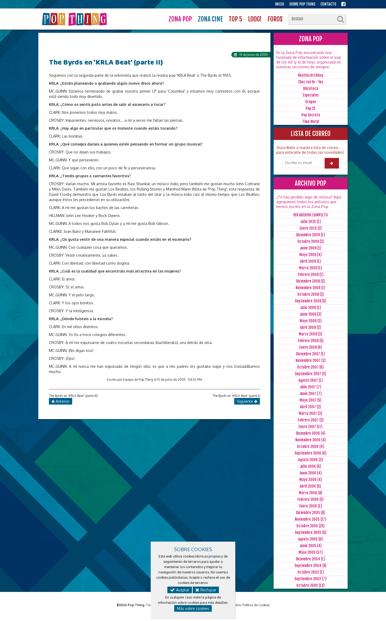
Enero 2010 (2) (311, 228)
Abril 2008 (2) (310, 327)
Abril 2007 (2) (310, 407)
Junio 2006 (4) (310, 473)
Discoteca (310, 88)
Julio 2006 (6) (310, 466)
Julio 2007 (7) (310, 387)
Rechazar (205, 590)
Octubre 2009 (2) (310, 241)
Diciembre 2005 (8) (310, 512)
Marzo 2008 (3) (310, 334)
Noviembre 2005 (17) (311, 519)
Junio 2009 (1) (310, 248)
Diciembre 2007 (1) (310, 354)
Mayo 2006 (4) (310, 479)
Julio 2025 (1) (310, 221)
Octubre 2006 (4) (310, 446)
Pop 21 (310, 108)
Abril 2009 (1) (310, 261)
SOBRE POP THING (302, 4)
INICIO (279, 4)
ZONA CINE (210, 19)
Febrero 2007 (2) (311, 420)
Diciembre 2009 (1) (310, 235)
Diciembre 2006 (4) (310, 433)
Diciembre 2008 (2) (310, 281)
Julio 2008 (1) (310, 307)
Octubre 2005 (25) (310, 526)
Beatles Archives (310, 75)
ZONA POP (180, 19)
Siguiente (247, 401)
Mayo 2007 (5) (310, 400)
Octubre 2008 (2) (310, 294)
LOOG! (255, 19)
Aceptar (179, 590)
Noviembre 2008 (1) (310, 287)
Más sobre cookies (193, 608)
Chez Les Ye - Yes (310, 82)
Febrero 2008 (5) (311, 340)
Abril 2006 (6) (310, 486)
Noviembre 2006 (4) (310, 440)
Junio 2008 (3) (310, 314)
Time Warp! (310, 121)
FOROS (275, 19)
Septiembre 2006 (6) (311, 453)
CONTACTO (328, 4)
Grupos (310, 101)
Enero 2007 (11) (310, 426)
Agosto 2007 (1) (310, 380)
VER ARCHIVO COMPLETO (310, 215)
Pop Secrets (310, 115)
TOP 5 (235, 19)
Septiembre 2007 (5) (310, 373)
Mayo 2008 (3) (311, 321)
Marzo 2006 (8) (310, 493)
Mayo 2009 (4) (310, 254)
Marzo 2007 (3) (310, 413)
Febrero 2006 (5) (310, 499)
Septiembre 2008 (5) (310, 301)
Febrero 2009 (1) (311, 274)
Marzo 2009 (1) (310, 268)
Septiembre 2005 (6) (311, 532)
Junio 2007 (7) (311, 393)
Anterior (61, 401)
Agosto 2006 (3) (310, 459)
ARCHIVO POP (310, 183)
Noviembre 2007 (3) (311, 360)
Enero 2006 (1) (310, 506)
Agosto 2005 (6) (310, 539)
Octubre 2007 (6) (310, 367)
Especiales (311, 95)
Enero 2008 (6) (310, 347)
